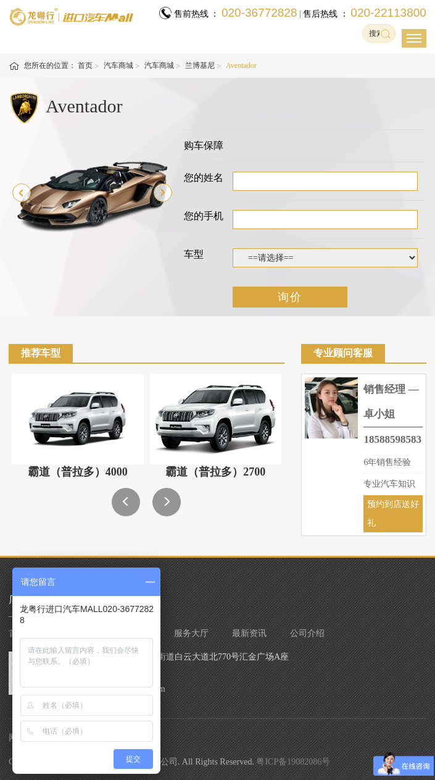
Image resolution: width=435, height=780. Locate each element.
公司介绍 (307, 633)
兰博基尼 (200, 65)
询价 (290, 297)
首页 (85, 65)
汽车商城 (118, 65)
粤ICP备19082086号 (293, 761)
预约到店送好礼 (393, 513)
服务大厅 (191, 633)
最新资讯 (249, 633)
